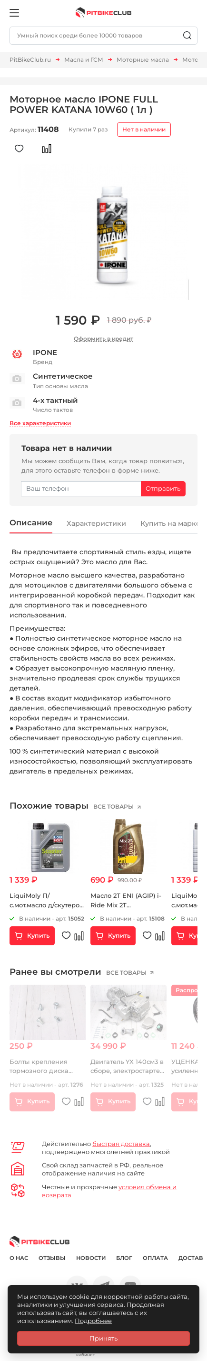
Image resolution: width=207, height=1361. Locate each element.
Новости (91, 1258)
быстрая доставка (121, 1143)
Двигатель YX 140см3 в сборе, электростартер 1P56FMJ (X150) (127, 1071)
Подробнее (93, 1320)
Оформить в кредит (103, 338)
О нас (19, 1258)
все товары (114, 806)
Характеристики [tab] (97, 523)
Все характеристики (40, 423)
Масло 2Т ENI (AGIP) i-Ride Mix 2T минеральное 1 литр (125, 905)
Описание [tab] (31, 522)
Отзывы (52, 1258)
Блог (124, 1258)
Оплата (155, 1258)
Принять (103, 1338)
